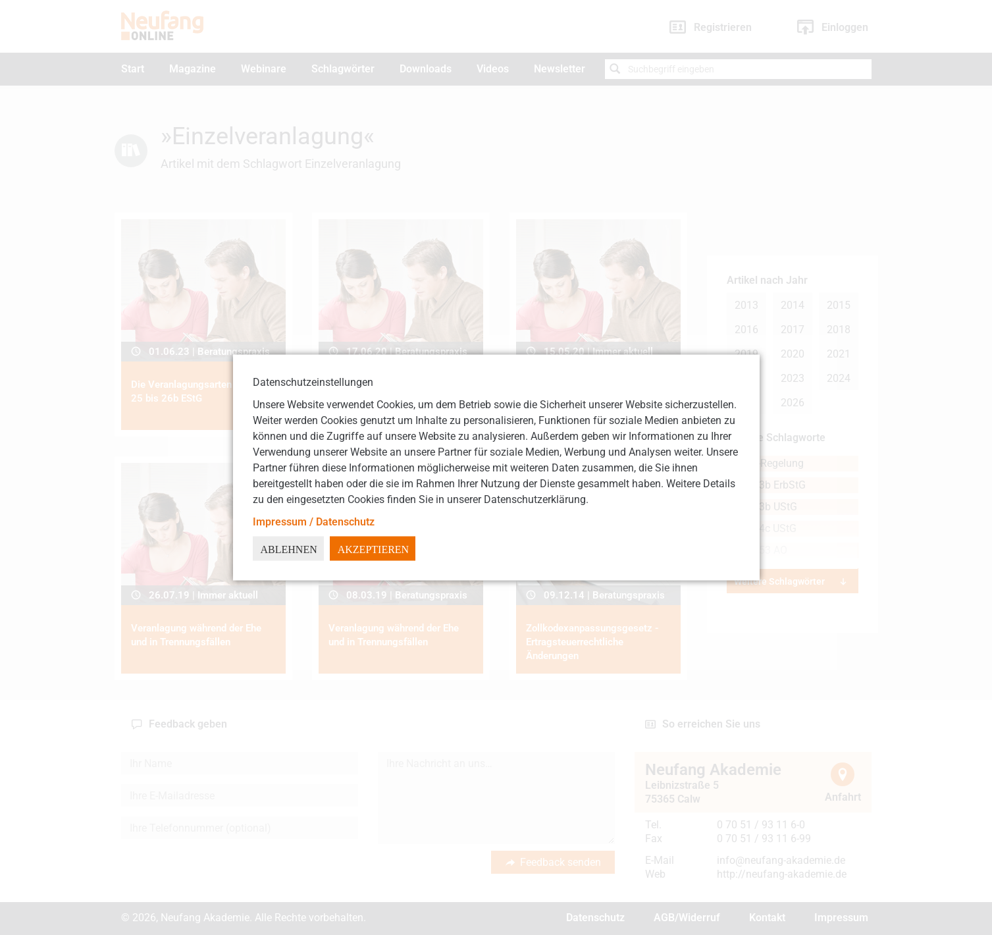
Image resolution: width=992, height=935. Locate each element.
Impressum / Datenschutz (314, 522)
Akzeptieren (373, 549)
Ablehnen (289, 549)
